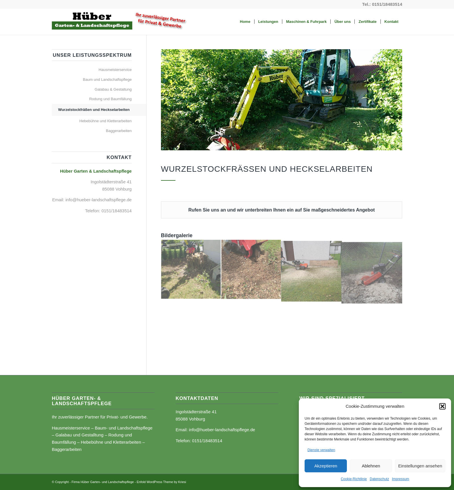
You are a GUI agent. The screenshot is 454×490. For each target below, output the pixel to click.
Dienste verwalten (321, 450)
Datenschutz (379, 479)
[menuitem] (245, 22)
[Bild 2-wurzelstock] (251, 270)
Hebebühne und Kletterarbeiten (105, 121)
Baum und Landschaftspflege (107, 79)
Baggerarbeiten (119, 131)
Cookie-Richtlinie (354, 479)
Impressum (400, 479)
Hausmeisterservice (115, 69)
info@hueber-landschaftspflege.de (98, 199)
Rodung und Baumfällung (110, 99)
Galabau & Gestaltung (113, 89)
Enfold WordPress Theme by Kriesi (161, 482)
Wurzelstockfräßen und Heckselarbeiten (94, 109)
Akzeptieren (325, 465)
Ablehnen (371, 465)
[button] (442, 406)
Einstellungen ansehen (420, 465)
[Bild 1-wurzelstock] (191, 270)
